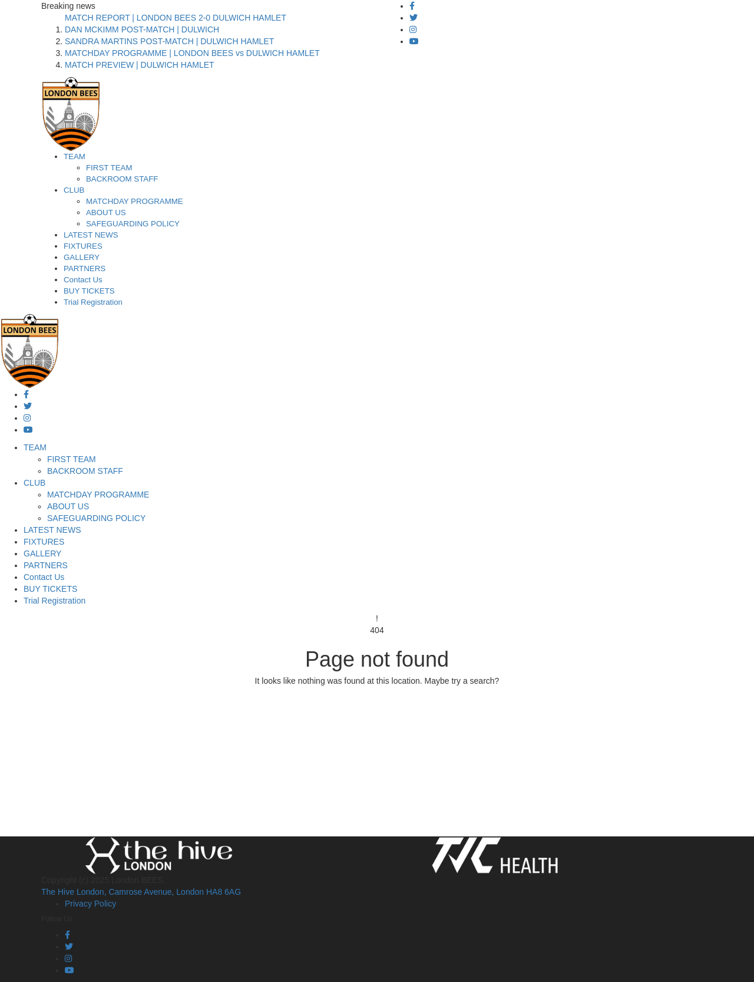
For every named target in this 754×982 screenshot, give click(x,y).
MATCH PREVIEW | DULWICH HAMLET (139, 65)
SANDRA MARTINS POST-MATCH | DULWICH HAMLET (169, 41)
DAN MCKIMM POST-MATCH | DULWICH (142, 29)
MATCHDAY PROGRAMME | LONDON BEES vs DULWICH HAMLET (192, 53)
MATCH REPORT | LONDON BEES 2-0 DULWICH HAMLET (175, 17)
